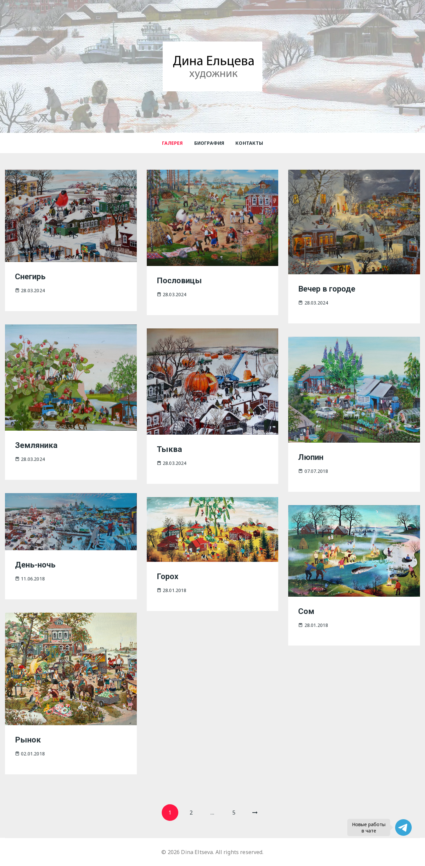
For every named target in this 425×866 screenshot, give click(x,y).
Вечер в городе (326, 289)
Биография (209, 143)
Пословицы (179, 280)
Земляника (36, 445)
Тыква (169, 449)
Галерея (172, 143)
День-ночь (35, 564)
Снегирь (30, 276)
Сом (306, 611)
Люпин (310, 457)
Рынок (28, 739)
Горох (167, 576)
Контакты (249, 143)
